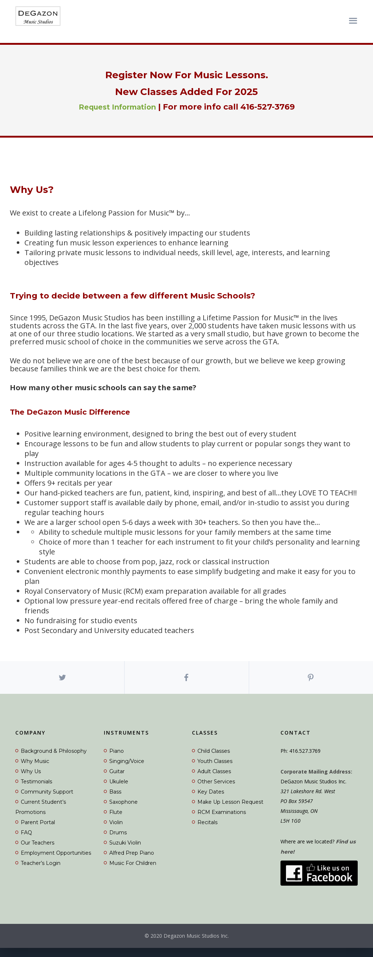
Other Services (216, 790)
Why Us (31, 780)
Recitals (207, 831)
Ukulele (118, 790)
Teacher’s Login (40, 872)
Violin (116, 831)
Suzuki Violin (125, 851)
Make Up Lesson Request (230, 810)
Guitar (117, 780)
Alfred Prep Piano (131, 861)
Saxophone (123, 810)
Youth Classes (214, 770)
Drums (118, 841)
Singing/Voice (126, 770)
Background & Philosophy (54, 759)
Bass (115, 800)
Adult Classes (214, 780)
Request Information (117, 107)
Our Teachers (37, 851)
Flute (115, 821)
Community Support (47, 800)
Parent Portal (38, 831)
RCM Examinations (221, 821)
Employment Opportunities (56, 861)
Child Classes (213, 759)
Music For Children (132, 872)
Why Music (35, 770)
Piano (116, 759)
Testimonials (36, 790)
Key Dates (210, 800)
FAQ (26, 841)
